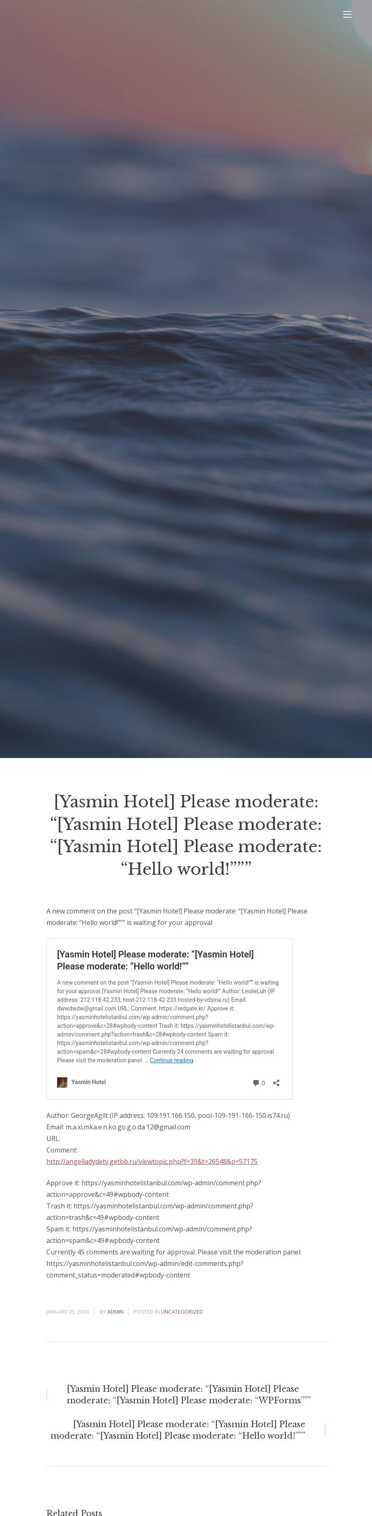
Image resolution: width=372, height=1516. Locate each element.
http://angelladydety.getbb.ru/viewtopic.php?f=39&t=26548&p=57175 (151, 1161)
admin (115, 1311)
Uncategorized (182, 1311)
